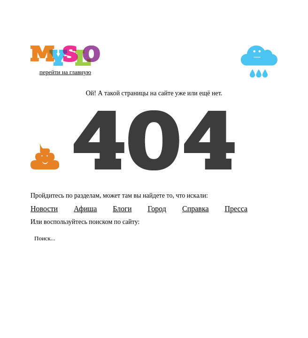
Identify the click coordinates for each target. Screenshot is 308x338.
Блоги (122, 209)
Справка (195, 209)
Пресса (236, 209)
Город (156, 209)
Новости (44, 209)
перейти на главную (65, 72)
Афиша (85, 209)
